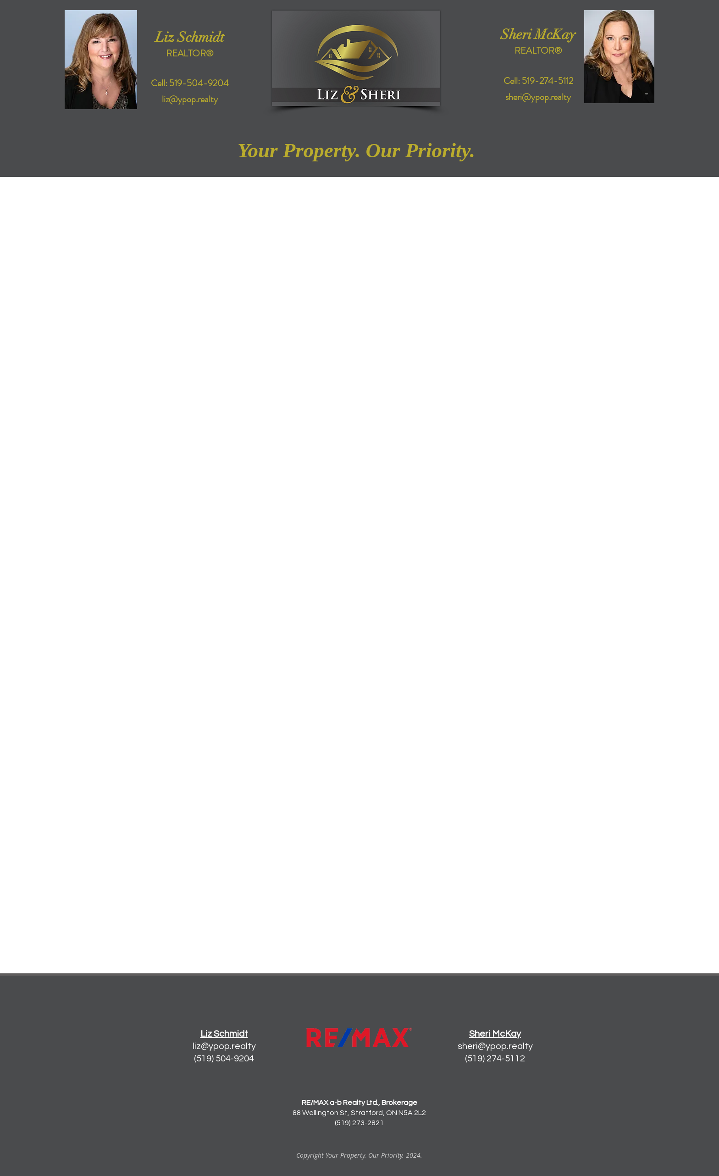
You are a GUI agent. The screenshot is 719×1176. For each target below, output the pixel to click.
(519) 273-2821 (359, 1122)
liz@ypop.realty (224, 1046)
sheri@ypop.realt (493, 1046)
